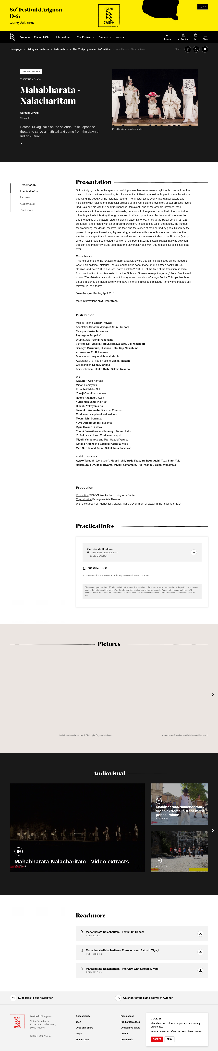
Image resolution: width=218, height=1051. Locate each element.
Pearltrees (111, 301)
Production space (130, 1022)
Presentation (28, 185)
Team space (82, 1039)
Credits (124, 1033)
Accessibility (83, 1016)
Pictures (25, 197)
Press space (127, 1016)
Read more (26, 210)
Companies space (130, 1027)
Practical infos (29, 191)
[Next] (213, 694)
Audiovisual (27, 204)
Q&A (78, 1022)
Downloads (127, 1039)
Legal (79, 1033)
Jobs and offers (84, 1027)
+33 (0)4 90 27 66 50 (40, 1036)
